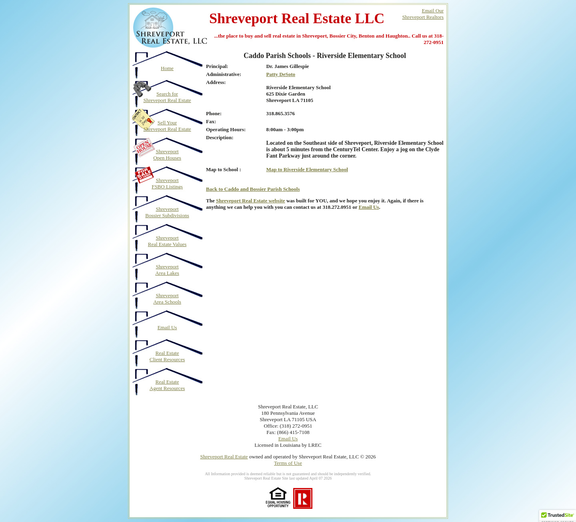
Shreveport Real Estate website (250, 201)
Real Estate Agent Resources (167, 385)
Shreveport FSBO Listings (167, 183)
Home (167, 68)
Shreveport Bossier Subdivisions (167, 212)
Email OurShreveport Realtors (423, 14)
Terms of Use (288, 463)
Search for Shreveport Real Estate (167, 97)
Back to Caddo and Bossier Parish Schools (253, 189)
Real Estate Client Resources (167, 356)
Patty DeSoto (281, 74)
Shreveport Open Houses (167, 154)
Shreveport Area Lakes (167, 270)
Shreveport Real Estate (224, 457)
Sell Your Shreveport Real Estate (167, 126)
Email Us (167, 327)
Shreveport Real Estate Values (167, 241)
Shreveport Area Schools (167, 298)
